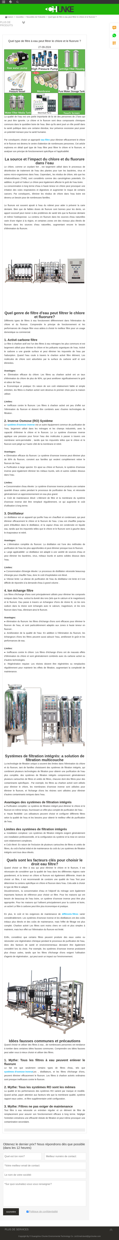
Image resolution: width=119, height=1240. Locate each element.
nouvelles (20, 17)
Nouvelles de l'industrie (35, 17)
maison (9, 17)
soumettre (11, 1212)
